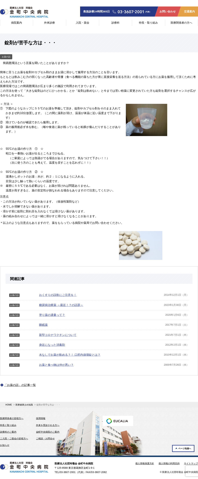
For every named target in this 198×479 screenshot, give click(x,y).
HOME (8, 404)
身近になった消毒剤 (52, 344)
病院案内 (16, 22)
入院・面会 (82, 22)
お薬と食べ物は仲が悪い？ (56, 364)
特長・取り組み (148, 22)
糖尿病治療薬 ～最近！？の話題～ (61, 305)
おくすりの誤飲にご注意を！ (57, 294)
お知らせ (4, 445)
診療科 (115, 22)
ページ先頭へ (184, 448)
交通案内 (189, 11)
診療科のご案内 (8, 432)
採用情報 (40, 418)
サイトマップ (191, 463)
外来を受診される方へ (47, 425)
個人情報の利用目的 (169, 463)
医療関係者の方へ (181, 22)
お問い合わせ (167, 11)
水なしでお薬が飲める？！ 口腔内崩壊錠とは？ (69, 354)
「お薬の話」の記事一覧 (20, 385)
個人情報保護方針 (144, 463)
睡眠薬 (43, 324)
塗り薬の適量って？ (52, 314)
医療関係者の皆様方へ (11, 418)
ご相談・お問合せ (45, 438)
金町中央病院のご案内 (47, 432)
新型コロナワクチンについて (57, 334)
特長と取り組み (8, 425)
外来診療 (49, 22)
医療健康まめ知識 (24, 404)
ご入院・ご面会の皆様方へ (14, 438)
